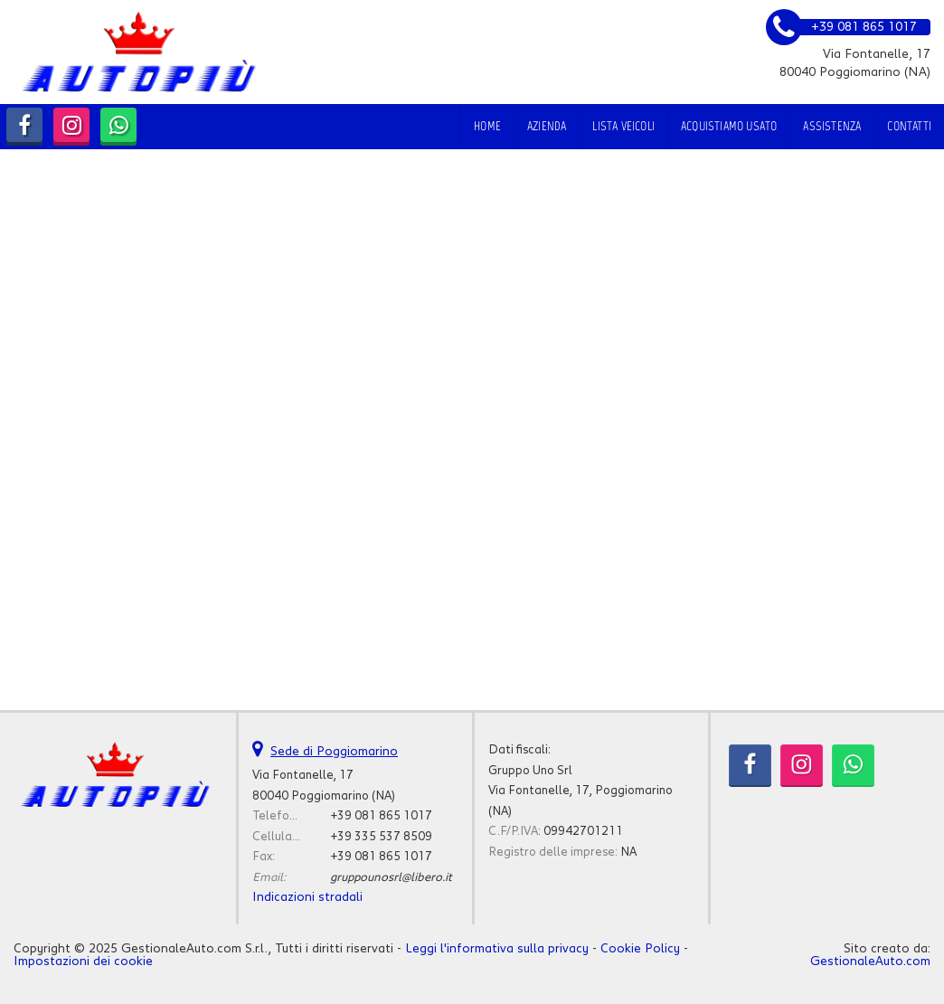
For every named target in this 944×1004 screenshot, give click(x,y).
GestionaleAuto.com (870, 961)
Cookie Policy (640, 948)
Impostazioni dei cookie (83, 961)
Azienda (546, 126)
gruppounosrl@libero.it (391, 877)
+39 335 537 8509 (381, 836)
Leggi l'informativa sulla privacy (497, 948)
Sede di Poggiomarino (334, 751)
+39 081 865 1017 (381, 816)
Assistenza (832, 126)
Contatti (909, 126)
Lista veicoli (623, 126)
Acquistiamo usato (729, 126)
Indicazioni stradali (307, 897)
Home (487, 126)
